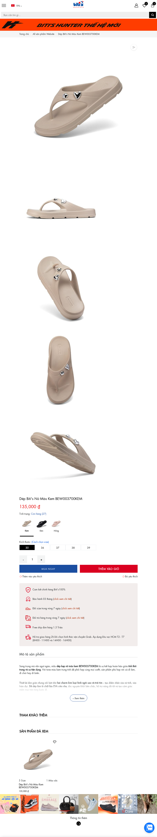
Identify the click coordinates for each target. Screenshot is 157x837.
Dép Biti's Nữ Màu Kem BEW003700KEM (31, 786)
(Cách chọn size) (40, 541)
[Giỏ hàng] (152, 5)
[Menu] (4, 6)
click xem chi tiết (62, 598)
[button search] (152, 15)
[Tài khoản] (136, 5)
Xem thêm (78, 698)
